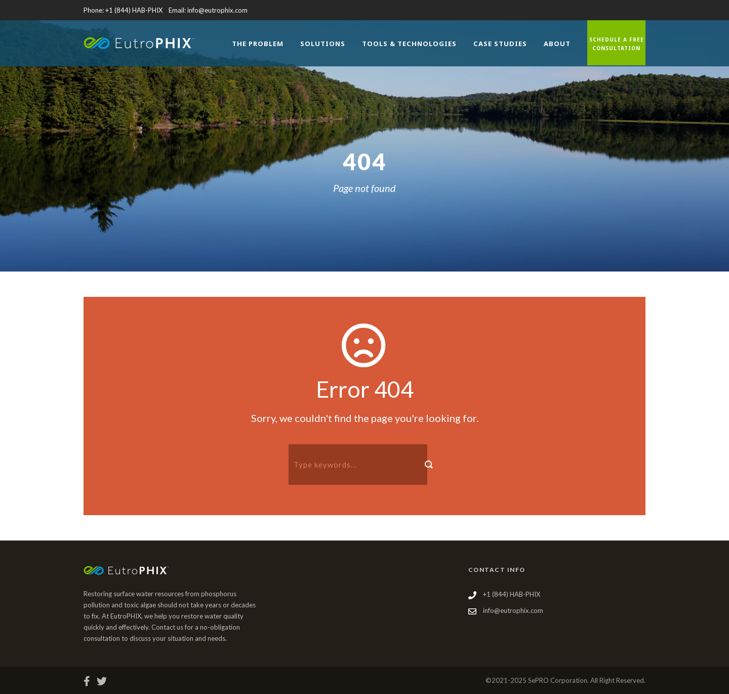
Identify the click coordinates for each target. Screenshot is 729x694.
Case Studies (500, 43)
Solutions (322, 43)
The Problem (258, 43)
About (557, 43)
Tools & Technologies (409, 43)
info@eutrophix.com (217, 10)
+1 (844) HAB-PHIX (134, 10)
